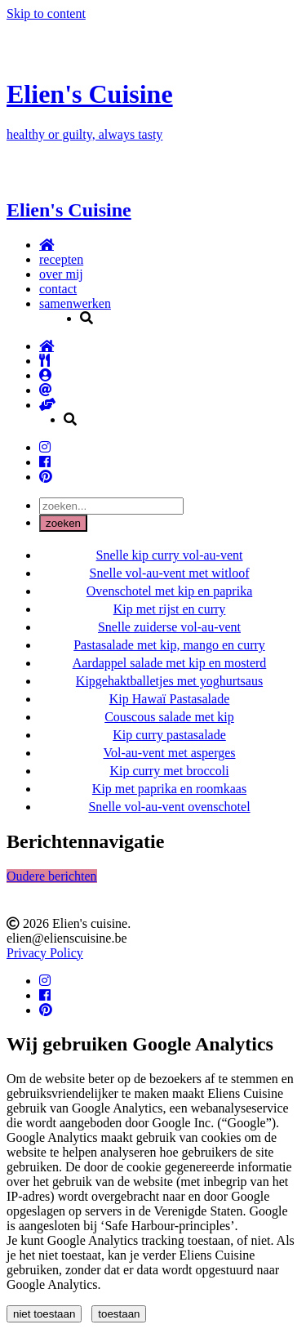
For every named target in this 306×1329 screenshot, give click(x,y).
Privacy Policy (45, 953)
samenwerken (75, 303)
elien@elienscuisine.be (67, 938)
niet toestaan (44, 1314)
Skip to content (46, 13)
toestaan (119, 1314)
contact (58, 289)
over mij (61, 274)
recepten (61, 259)
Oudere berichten (52, 876)
